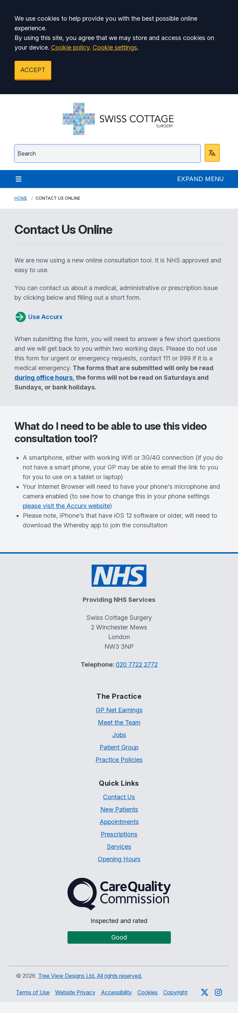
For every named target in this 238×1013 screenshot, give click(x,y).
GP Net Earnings (119, 710)
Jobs (119, 734)
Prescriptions (119, 834)
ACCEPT (32, 69)
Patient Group (119, 747)
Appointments (119, 821)
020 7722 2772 (137, 664)
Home (20, 198)
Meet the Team (119, 722)
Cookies (147, 992)
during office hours (43, 377)
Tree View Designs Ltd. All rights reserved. (90, 975)
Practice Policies (119, 759)
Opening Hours (119, 859)
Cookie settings (115, 47)
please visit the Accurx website (66, 505)
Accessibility (116, 992)
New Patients (119, 809)
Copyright (175, 992)
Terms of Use (33, 992)
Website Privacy (75, 992)
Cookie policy (70, 47)
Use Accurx (38, 317)
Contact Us (119, 797)
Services (119, 846)
